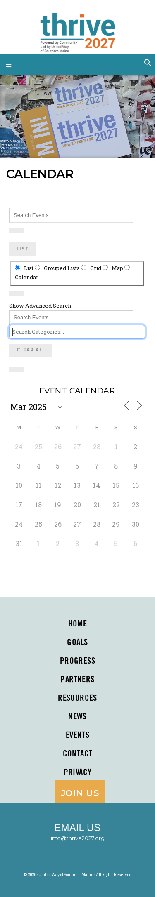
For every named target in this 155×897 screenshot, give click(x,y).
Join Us (80, 793)
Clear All (31, 350)
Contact (78, 753)
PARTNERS (77, 679)
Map (113, 268)
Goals (77, 642)
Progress (77, 661)
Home (77, 624)
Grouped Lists (58, 268)
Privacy (78, 772)
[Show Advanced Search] (16, 230)
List (23, 249)
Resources (77, 698)
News (77, 716)
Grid (92, 268)
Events (78, 735)
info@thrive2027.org (78, 838)
